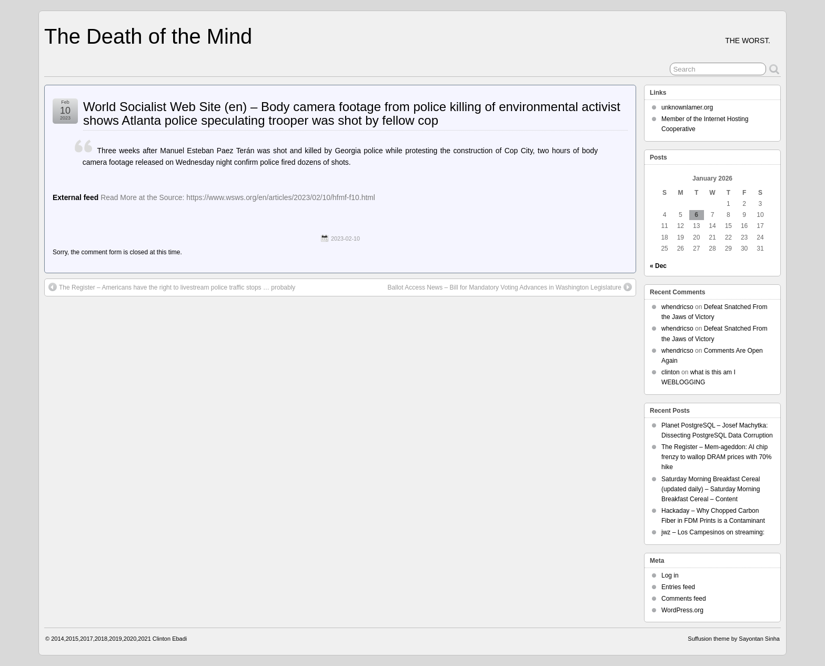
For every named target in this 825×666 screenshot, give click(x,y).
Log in (670, 575)
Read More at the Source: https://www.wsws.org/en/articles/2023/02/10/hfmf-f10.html (237, 197)
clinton (670, 372)
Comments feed (683, 598)
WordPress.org (682, 610)
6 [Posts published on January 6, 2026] (696, 214)
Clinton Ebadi (170, 638)
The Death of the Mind (148, 36)
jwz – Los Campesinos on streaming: (712, 532)
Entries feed (678, 587)
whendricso (677, 307)
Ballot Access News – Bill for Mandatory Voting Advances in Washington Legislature (510, 287)
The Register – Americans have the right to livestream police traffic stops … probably (171, 287)
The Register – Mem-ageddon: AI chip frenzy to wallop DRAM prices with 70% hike (716, 457)
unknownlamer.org (687, 107)
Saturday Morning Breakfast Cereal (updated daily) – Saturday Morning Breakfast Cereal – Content (710, 489)
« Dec (658, 266)
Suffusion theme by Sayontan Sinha (734, 638)
